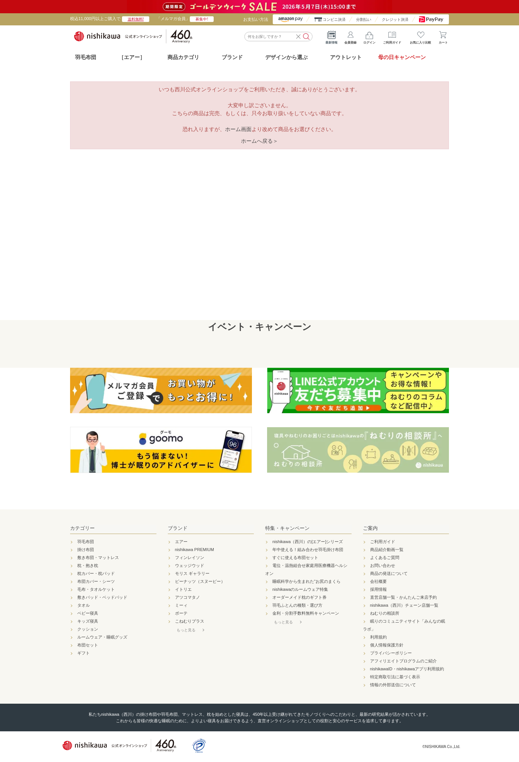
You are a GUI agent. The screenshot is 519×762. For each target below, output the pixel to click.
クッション (87, 629)
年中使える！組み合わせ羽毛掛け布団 (307, 549)
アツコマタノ (187, 597)
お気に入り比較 (420, 36)
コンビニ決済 (334, 19)
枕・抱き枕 (87, 565)
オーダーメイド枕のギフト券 (299, 597)
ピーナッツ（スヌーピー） (200, 581)
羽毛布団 (85, 57)
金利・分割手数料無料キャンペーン (305, 613)
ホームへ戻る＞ (259, 141)
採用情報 (378, 589)
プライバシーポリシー (391, 653)
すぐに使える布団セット (295, 557)
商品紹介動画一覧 (386, 549)
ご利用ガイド (392, 36)
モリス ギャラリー (192, 573)
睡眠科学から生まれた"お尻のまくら (306, 581)
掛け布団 (85, 549)
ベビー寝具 (87, 613)
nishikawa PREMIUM (194, 549)
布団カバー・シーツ (96, 581)
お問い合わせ (382, 565)
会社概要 (378, 581)
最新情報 (331, 36)
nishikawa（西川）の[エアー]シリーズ (307, 541)
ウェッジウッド (189, 565)
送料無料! (136, 19)
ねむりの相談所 (384, 613)
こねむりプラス (189, 621)
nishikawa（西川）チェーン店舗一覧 (404, 605)
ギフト (83, 653)
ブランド (178, 528)
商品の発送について (389, 573)
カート (443, 36)
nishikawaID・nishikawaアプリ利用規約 (407, 669)
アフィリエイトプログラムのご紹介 (403, 661)
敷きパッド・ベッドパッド (102, 597)
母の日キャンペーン (402, 57)
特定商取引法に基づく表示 (395, 677)
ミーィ (181, 605)
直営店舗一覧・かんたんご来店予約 (403, 597)
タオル (83, 605)
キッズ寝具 (87, 621)
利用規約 (378, 637)
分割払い (363, 19)
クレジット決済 (395, 19)
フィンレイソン (189, 557)
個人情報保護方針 (386, 645)
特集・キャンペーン (287, 528)
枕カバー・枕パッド (96, 573)
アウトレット (346, 57)
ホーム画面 (238, 129)
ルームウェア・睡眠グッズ (102, 637)
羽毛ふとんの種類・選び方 (297, 605)
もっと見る (186, 630)
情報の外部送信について (393, 684)
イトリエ (183, 589)
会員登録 (350, 36)
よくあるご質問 (384, 557)
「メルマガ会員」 (185, 18)
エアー (181, 541)
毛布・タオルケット (96, 589)
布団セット (87, 645)
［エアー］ (132, 57)
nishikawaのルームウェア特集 (300, 589)
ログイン (369, 36)
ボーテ (181, 613)
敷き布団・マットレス (98, 557)
